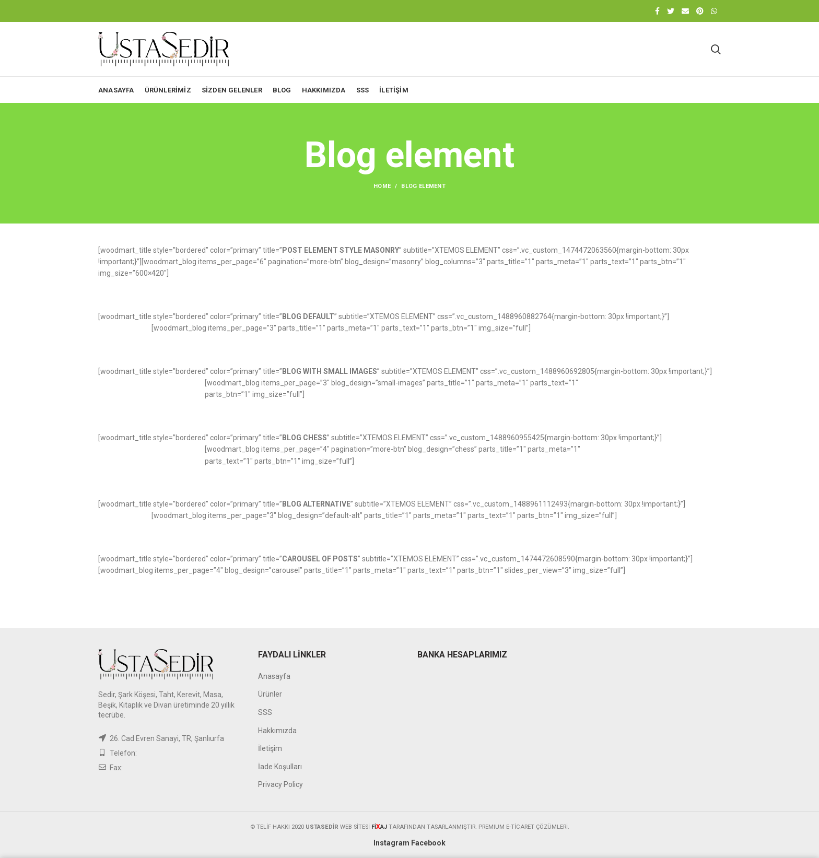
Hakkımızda (277, 730)
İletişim (270, 748)
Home (382, 186)
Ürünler (270, 694)
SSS (265, 712)
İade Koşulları (280, 766)
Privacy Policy (280, 784)
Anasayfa (274, 676)
